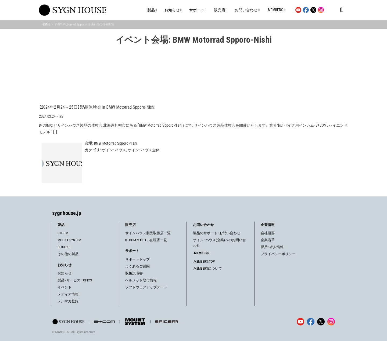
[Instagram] (331, 321)
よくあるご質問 (137, 266)
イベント (64, 287)
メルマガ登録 (68, 301)
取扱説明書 (134, 273)
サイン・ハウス (114, 150)
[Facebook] (310, 321)
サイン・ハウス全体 (144, 150)
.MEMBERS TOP (204, 261)
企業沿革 (268, 240)
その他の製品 (68, 254)
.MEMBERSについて (207, 268)
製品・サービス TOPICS (75, 280)
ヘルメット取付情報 (141, 280)
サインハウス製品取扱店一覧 (148, 233)
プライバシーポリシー (278, 254)
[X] (321, 321)
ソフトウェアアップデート (146, 287)
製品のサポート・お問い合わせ (216, 233)
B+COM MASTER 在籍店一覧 (146, 240)
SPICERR (64, 247)
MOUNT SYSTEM (69, 240)
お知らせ (64, 273)
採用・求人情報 (272, 247)
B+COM (63, 233)
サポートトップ (137, 259)
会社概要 (268, 233)
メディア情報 (68, 294)
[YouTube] (300, 321)
